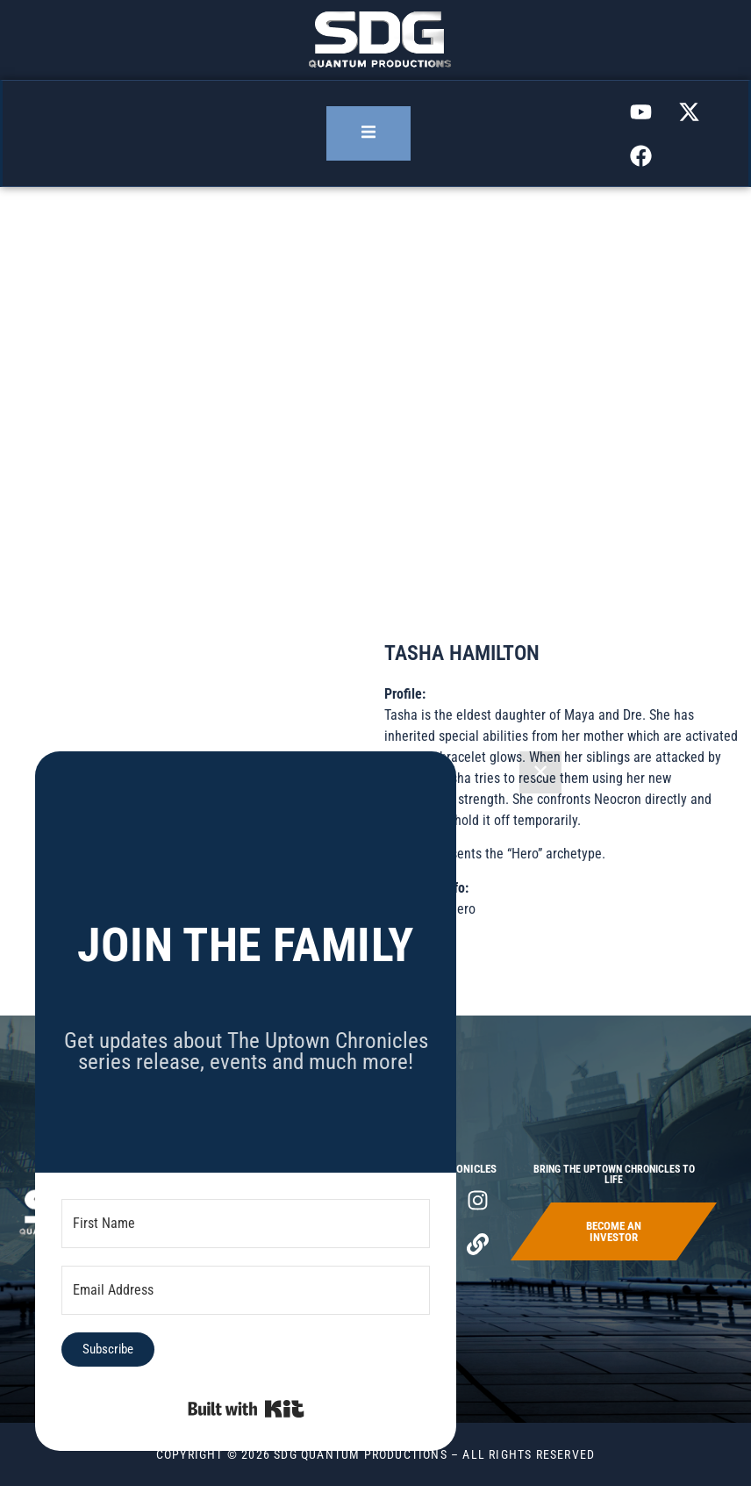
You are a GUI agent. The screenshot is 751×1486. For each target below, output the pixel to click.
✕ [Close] (540, 772)
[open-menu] (368, 133)
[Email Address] (245, 1290)
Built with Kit (246, 1409)
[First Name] (245, 1223)
